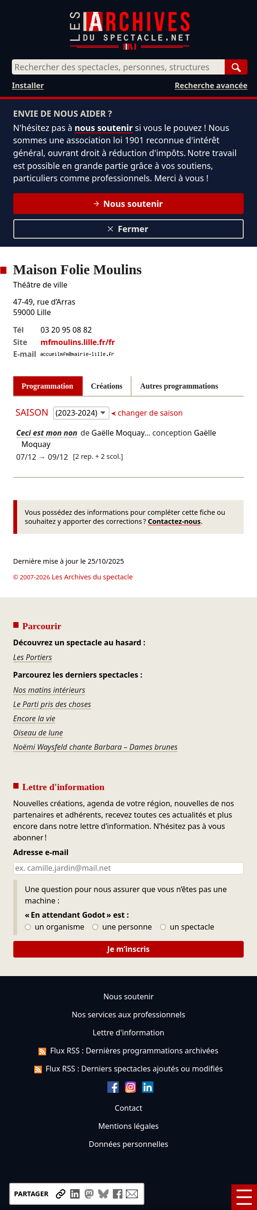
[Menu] (244, 1197)
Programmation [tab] (47, 386)
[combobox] (118, 66)
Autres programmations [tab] (179, 386)
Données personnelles (128, 1144)
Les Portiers (32, 657)
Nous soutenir (128, 203)
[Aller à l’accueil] (130, 48)
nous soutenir (104, 127)
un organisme (54, 927)
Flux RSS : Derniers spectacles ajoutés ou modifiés (128, 1068)
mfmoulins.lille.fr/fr (77, 342)
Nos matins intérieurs (49, 690)
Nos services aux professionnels (128, 1014)
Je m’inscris (128, 949)
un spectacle (187, 927)
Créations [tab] (107, 386)
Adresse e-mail (41, 852)
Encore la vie (34, 718)
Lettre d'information (128, 1032)
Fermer (127, 228)
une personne (122, 927)
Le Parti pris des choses (52, 704)
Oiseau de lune (38, 732)
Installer (28, 85)
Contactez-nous (174, 521)
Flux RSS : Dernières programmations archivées (128, 1050)
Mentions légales (128, 1126)
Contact (129, 1108)
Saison (33, 412)
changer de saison (149, 413)
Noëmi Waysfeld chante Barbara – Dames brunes (95, 747)
